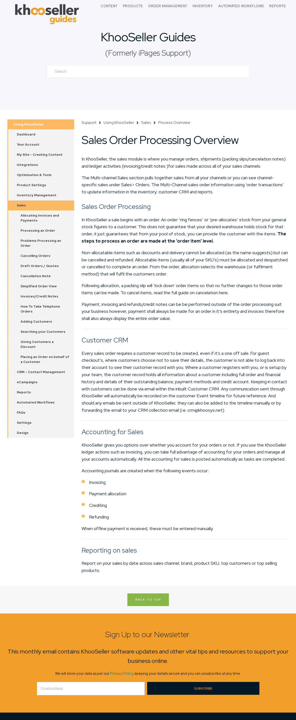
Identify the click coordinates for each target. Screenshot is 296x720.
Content (109, 6)
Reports (277, 6)
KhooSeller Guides (148, 37)
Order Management (167, 6)
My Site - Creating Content (40, 155)
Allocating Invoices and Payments (40, 218)
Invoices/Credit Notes (39, 296)
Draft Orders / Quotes (40, 266)
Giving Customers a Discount (37, 344)
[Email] (91, 688)
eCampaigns (27, 382)
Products (133, 6)
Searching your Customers (43, 332)
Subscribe (203, 688)
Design (22, 433)
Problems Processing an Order (41, 243)
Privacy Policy (121, 673)
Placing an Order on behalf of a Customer (45, 359)
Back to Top (148, 600)
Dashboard (26, 134)
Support (89, 122)
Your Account (28, 144)
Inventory (203, 6)
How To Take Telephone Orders (40, 309)
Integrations (27, 165)
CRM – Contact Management (41, 372)
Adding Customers (36, 321)
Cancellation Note (36, 276)
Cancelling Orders (35, 256)
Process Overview (174, 122)
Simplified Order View (39, 286)
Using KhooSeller (28, 124)
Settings (24, 423)
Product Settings (31, 185)
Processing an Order (38, 230)
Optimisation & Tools (34, 175)
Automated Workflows (241, 6)
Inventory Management (36, 195)
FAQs (21, 412)
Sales (21, 205)
